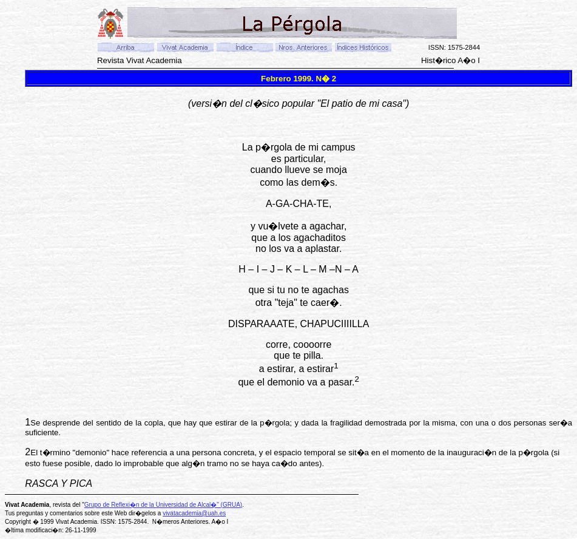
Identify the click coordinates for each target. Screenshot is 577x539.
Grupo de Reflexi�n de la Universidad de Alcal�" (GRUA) (163, 504)
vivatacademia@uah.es (194, 513)
